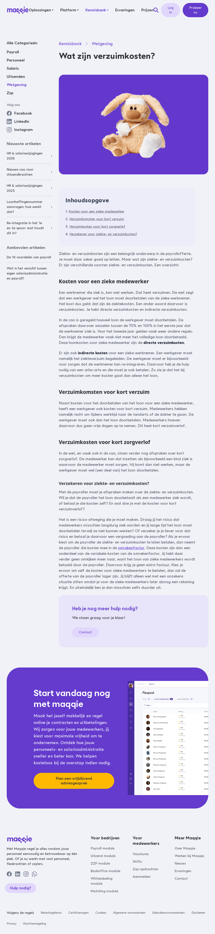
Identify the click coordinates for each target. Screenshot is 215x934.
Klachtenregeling (34, 923)
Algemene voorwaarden (129, 912)
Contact (85, 632)
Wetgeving (16, 84)
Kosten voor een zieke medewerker (96, 211)
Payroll (13, 52)
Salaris (13, 68)
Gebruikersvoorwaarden (168, 912)
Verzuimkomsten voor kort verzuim (96, 219)
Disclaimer (198, 912)
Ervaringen (183, 871)
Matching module (104, 891)
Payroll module (102, 848)
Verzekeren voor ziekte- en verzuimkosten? (103, 234)
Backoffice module (105, 871)
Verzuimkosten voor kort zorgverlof (97, 227)
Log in (170, 10)
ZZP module (100, 863)
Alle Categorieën (22, 43)
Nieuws (180, 863)
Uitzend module (103, 856)
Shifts (137, 861)
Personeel (16, 60)
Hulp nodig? (20, 888)
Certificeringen (78, 912)
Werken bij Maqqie (189, 856)
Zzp (10, 93)
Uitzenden (16, 76)
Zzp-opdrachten (145, 869)
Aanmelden (142, 877)
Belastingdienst (51, 912)
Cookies (100, 912)
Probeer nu (195, 10)
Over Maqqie (185, 848)
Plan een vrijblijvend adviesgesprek (74, 780)
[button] (41, 10)
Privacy (11, 923)
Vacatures (141, 854)
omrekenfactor (131, 548)
